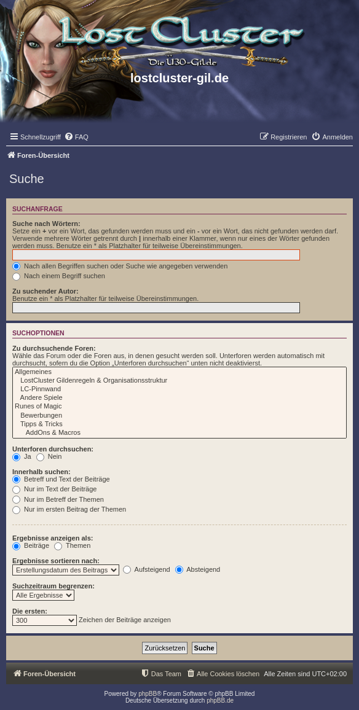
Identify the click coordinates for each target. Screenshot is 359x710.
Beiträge (30, 545)
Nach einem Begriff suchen (58, 275)
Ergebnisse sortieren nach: (56, 560)
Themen (72, 545)
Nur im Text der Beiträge (54, 489)
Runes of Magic (179, 406)
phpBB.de (220, 700)
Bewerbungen (179, 416)
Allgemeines (179, 372)
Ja (21, 456)
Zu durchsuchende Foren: (54, 348)
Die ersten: (29, 611)
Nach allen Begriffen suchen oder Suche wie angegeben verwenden (119, 266)
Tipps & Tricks (179, 424)
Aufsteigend (146, 569)
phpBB (147, 693)
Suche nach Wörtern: (46, 223)
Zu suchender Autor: (45, 291)
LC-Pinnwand (179, 389)
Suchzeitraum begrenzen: (53, 586)
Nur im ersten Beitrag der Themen (69, 509)
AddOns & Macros (179, 433)
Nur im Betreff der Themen (58, 499)
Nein (49, 456)
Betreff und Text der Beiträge (61, 479)
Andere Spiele (179, 398)
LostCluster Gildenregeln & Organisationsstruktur (179, 380)
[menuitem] (76, 137)
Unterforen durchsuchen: (52, 449)
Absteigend (198, 569)
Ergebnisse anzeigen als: (52, 538)
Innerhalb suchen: (41, 471)
